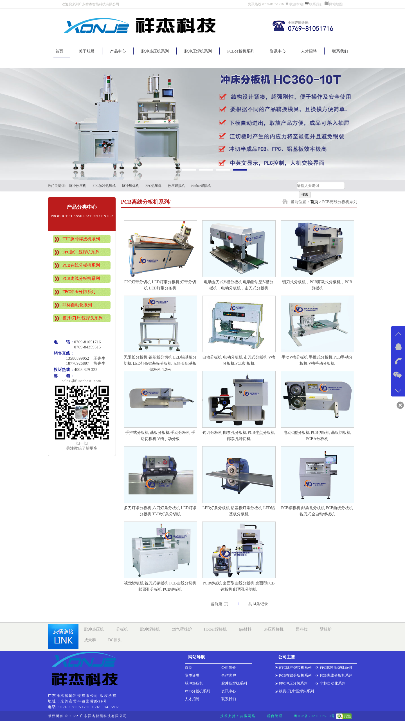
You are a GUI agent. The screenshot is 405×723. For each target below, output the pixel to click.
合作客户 (228, 675)
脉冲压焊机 (130, 186)
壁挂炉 (326, 629)
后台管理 (275, 716)
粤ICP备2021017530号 (314, 716)
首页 (59, 51)
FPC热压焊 (153, 186)
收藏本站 (296, 4)
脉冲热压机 (77, 186)
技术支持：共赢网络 (238, 716)
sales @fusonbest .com (77, 381)
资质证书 (192, 675)
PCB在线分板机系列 (81, 265)
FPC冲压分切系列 (78, 291)
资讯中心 (277, 51)
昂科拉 (302, 629)
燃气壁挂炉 (182, 629)
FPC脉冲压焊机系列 (81, 252)
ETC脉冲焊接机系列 (81, 239)
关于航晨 (86, 51)
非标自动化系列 (77, 305)
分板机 (122, 629)
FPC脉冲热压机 (104, 186)
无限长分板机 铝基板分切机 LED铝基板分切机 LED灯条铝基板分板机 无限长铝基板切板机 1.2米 (160, 363)
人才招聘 (309, 51)
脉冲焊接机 (150, 629)
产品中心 (118, 51)
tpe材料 (245, 629)
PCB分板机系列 (240, 51)
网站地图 (336, 4)
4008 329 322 (86, 370)
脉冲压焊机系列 (198, 51)
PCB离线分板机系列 (81, 278)
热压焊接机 (176, 186)
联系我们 (316, 4)
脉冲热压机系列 (155, 51)
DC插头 (115, 640)
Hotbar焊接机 (201, 186)
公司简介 (228, 667)
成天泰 (90, 640)
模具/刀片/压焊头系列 (82, 318)
